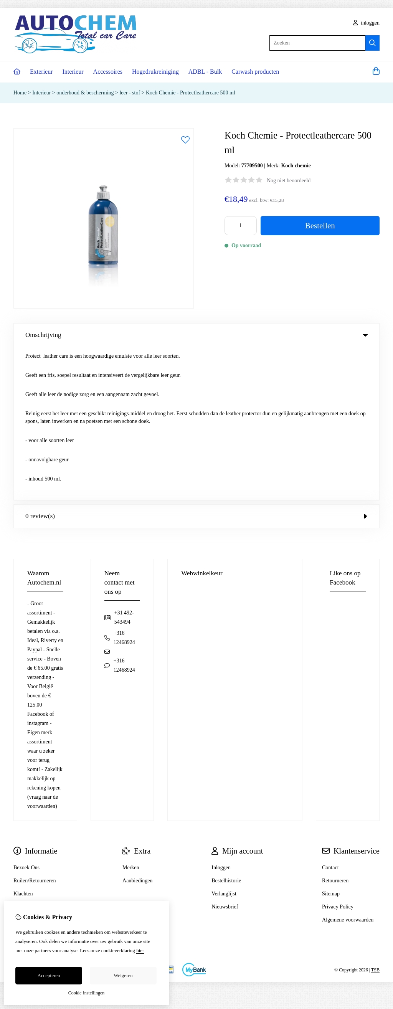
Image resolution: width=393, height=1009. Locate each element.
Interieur (73, 71)
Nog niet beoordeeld (288, 180)
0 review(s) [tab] (196, 362)
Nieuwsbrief (224, 753)
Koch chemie (295, 165)
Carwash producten (255, 71)
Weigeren (123, 975)
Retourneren (335, 727)
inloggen (366, 23)
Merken (130, 714)
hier (140, 950)
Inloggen (221, 714)
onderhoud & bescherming (85, 93)
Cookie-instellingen (86, 993)
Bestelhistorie (226, 727)
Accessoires (107, 71)
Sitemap (331, 740)
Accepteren (48, 975)
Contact (330, 714)
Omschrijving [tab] (196, 335)
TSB (375, 816)
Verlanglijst (223, 740)
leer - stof (129, 93)
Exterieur (41, 71)
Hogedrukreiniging (155, 71)
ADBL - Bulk (205, 71)
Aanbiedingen (137, 727)
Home (19, 93)
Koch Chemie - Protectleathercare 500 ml (190, 93)
